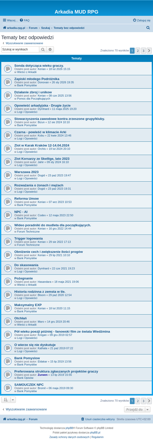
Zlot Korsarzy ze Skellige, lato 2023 (41, 159)
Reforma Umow (26, 198)
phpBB (69, 428)
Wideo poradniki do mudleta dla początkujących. (52, 225)
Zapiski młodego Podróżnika (36, 79)
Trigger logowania (28, 238)
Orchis (42, 148)
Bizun (41, 122)
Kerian (42, 68)
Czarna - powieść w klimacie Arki (40, 132)
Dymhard (43, 108)
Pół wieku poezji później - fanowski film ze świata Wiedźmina (62, 331)
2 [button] (138, 50)
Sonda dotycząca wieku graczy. (39, 65)
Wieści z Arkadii (26, 71)
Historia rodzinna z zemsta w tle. (39, 291)
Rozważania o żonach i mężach (38, 185)
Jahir (41, 162)
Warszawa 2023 (26, 172)
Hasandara (44, 281)
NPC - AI (20, 212)
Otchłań (20, 318)
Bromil (42, 388)
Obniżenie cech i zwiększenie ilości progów (48, 252)
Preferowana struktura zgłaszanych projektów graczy (56, 371)
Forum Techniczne (28, 231)
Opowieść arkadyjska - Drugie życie (42, 105)
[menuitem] (24, 20)
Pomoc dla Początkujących (33, 98)
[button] (149, 51)
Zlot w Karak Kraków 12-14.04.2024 (41, 145)
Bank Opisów (25, 377)
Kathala (42, 348)
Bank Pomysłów (27, 85)
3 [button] (143, 50)
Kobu (41, 135)
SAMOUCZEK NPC (29, 385)
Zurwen (43, 374)
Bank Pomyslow (27, 358)
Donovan (43, 82)
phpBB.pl (95, 432)
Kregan (42, 334)
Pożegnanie (23, 278)
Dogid (41, 175)
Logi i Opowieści (27, 111)
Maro (41, 321)
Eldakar (42, 361)
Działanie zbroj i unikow (33, 92)
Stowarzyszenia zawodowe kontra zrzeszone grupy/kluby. (59, 119)
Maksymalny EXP (28, 305)
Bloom (42, 295)
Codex (42, 215)
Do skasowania (26, 265)
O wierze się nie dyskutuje (35, 345)
